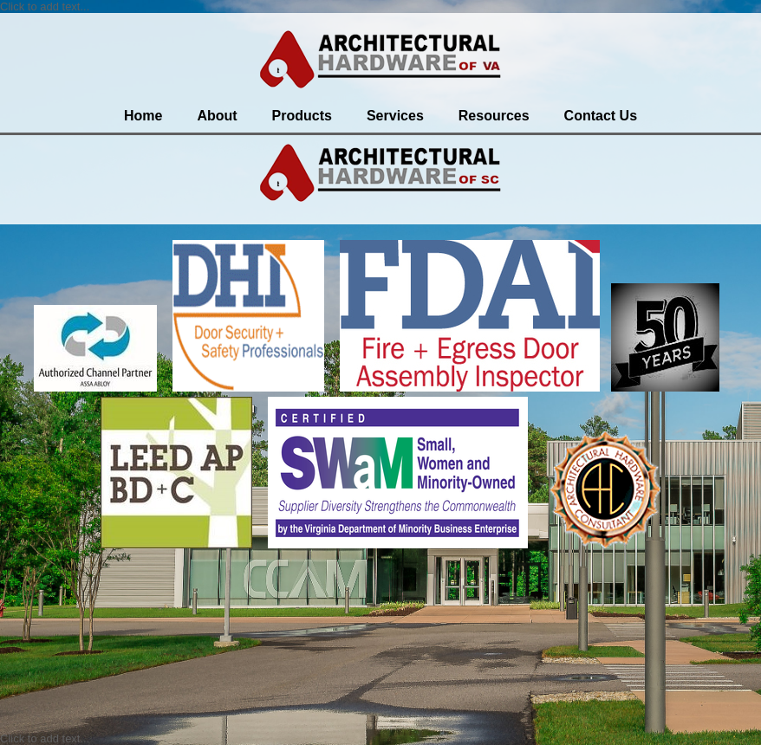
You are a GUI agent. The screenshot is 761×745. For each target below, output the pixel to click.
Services (395, 115)
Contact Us (600, 115)
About (217, 115)
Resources (494, 115)
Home (143, 115)
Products (302, 115)
